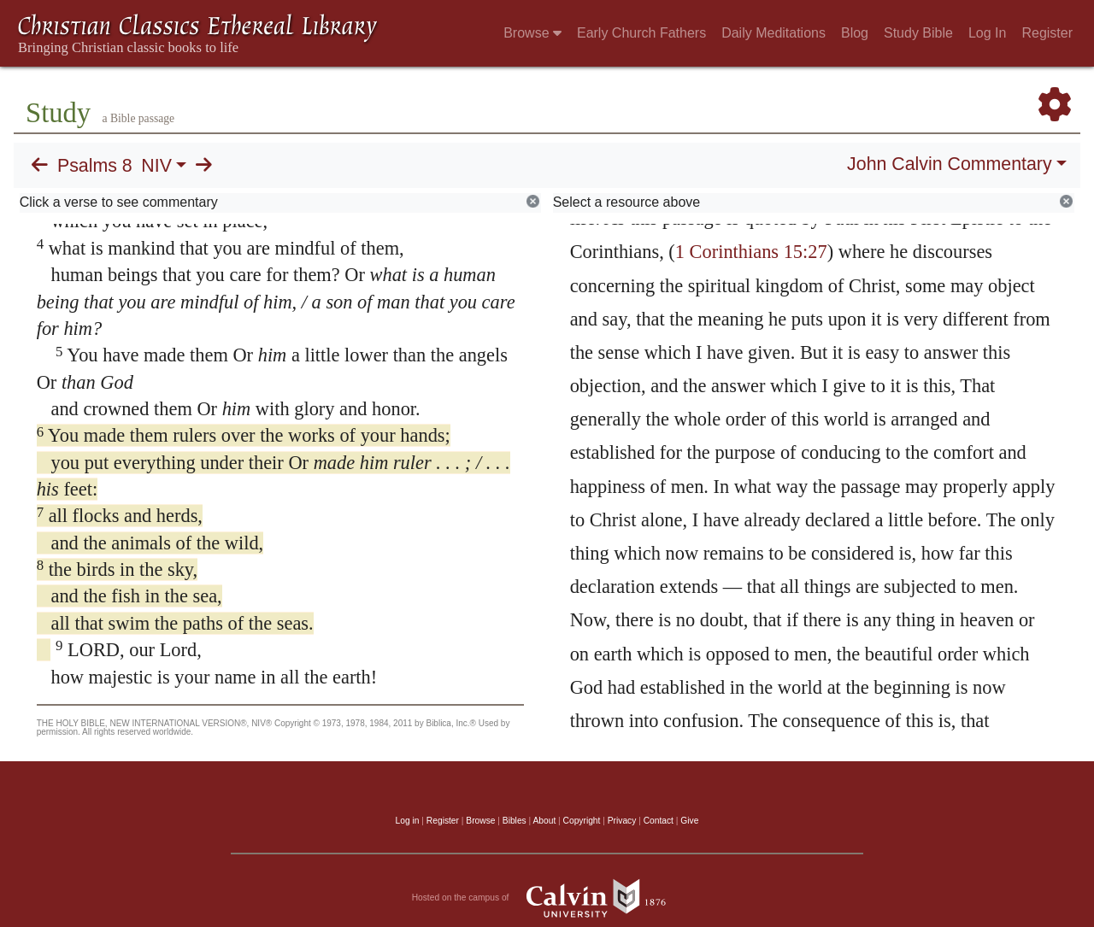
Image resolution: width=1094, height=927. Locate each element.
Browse (532, 33)
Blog (854, 33)
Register (1047, 33)
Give (689, 820)
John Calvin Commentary (949, 164)
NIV (156, 165)
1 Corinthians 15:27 (751, 251)
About (544, 820)
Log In (987, 33)
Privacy (622, 820)
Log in (408, 820)
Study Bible (918, 33)
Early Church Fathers (641, 33)
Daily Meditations (773, 33)
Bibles (514, 820)
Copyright (582, 820)
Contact (658, 820)
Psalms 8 (94, 165)
